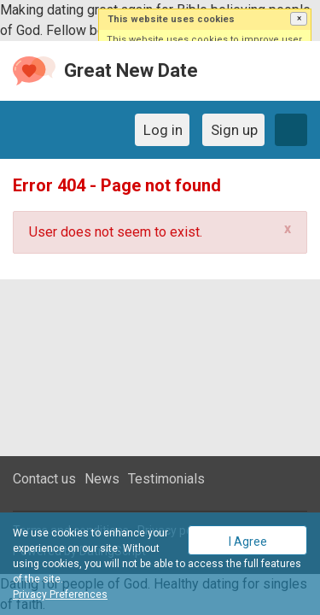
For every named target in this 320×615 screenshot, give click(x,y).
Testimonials (166, 479)
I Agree (248, 541)
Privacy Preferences (60, 594)
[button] (298, 19)
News (101, 479)
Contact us (44, 479)
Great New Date (131, 70)
